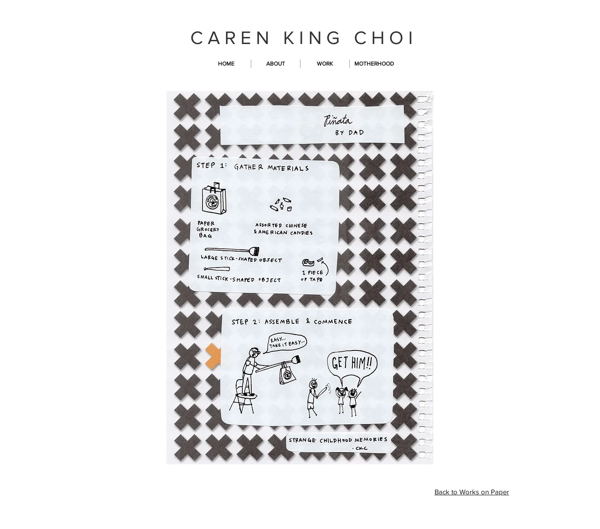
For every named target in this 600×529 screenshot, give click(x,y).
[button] (324, 64)
